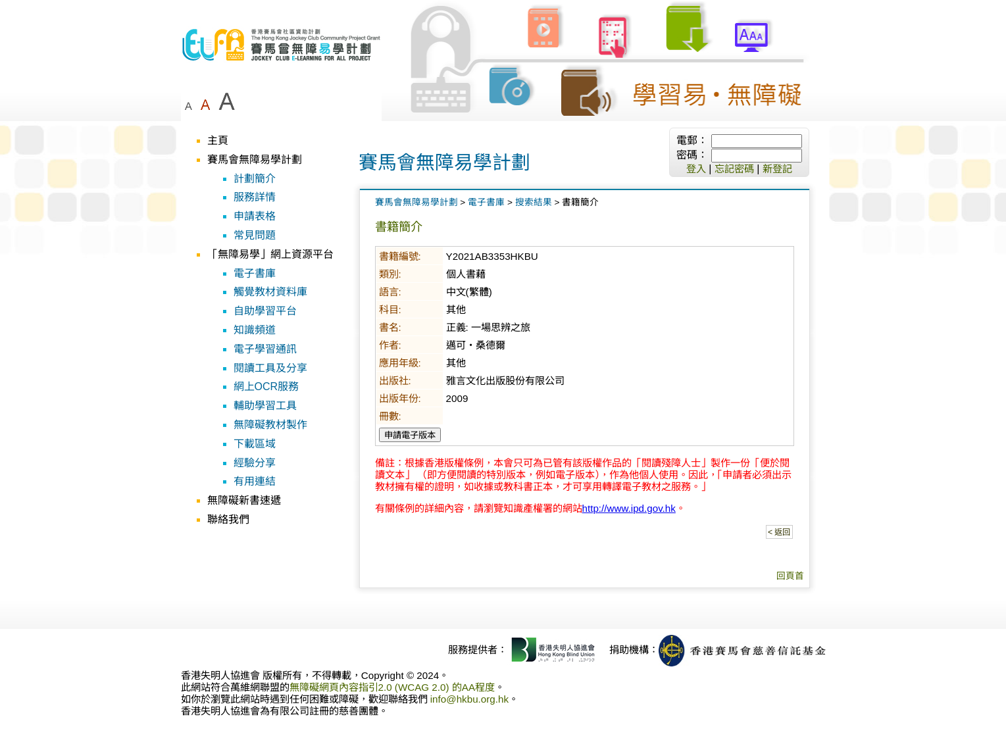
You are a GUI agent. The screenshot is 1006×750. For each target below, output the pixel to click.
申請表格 (255, 216)
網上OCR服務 (266, 386)
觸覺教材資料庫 (270, 291)
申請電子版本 (410, 435)
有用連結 (255, 481)
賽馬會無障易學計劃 (254, 159)
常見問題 (255, 235)
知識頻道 (255, 330)
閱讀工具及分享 (270, 368)
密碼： (692, 155)
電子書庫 (255, 273)
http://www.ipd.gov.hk (629, 508)
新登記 (777, 168)
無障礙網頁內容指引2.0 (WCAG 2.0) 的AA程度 (392, 687)
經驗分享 (255, 462)
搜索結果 (533, 202)
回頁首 (790, 576)
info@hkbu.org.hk (469, 699)
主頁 (217, 140)
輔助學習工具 (265, 405)
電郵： (692, 140)
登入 (696, 168)
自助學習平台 (265, 310)
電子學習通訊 (265, 349)
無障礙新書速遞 (244, 500)
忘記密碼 (734, 168)
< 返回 (779, 532)
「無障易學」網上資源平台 (270, 254)
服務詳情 (255, 197)
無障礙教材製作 (270, 424)
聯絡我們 (228, 519)
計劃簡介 (255, 178)
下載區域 (255, 443)
